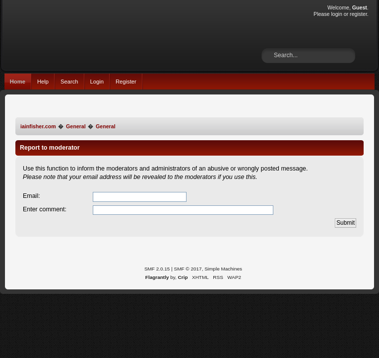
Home (17, 82)
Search (69, 82)
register (358, 14)
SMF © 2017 (188, 268)
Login (97, 82)
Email (30, 195)
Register (126, 82)
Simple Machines (223, 268)
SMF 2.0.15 (157, 268)
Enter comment (44, 209)
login (336, 14)
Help (43, 82)
